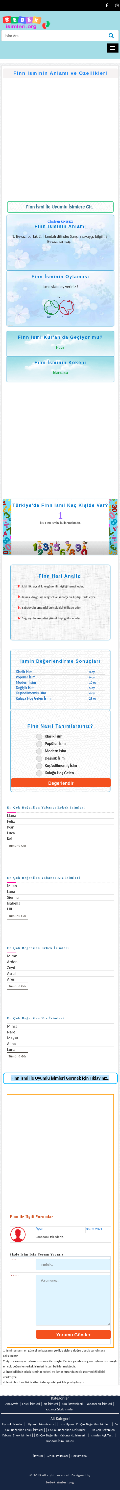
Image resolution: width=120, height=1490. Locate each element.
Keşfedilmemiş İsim (61, 765)
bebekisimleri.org (60, 1482)
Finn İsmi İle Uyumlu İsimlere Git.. (60, 207)
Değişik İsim (55, 758)
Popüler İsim (55, 743)
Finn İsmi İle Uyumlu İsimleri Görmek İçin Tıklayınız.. (60, 1078)
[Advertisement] (58, 137)
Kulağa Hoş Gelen (59, 772)
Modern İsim (55, 750)
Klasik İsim (53, 736)
